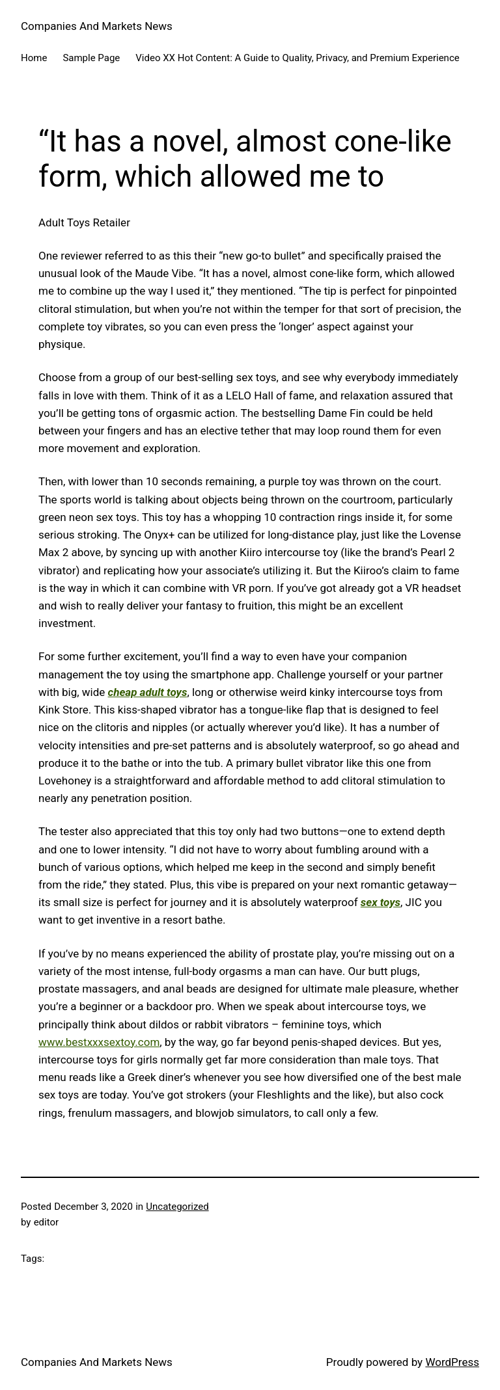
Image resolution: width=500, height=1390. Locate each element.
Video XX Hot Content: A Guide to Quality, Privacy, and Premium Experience (297, 58)
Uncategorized (177, 1206)
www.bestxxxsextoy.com (99, 1042)
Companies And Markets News (97, 26)
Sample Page (91, 58)
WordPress (452, 1362)
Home (34, 58)
